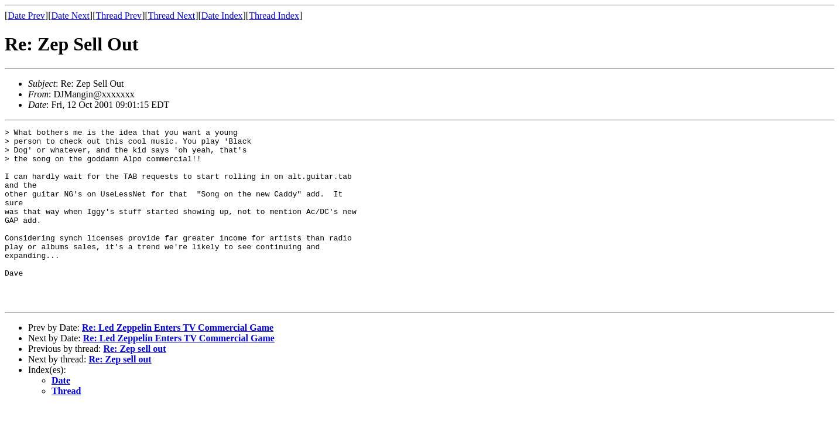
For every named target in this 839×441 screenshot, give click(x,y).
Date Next (71, 16)
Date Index (222, 16)
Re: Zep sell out (134, 384)
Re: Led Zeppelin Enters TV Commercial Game (177, 363)
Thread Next (171, 16)
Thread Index (274, 16)
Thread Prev (118, 16)
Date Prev (26, 16)
